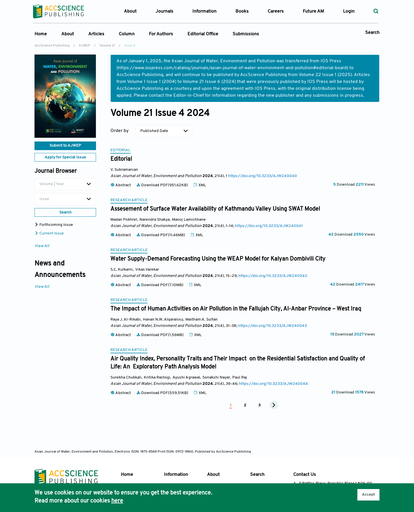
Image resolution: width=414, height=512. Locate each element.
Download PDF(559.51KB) (162, 393)
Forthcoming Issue (53, 225)
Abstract (121, 185)
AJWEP (84, 45)
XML (199, 185)
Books (242, 11)
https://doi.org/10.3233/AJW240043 (272, 326)
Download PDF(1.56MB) (160, 335)
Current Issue (49, 233)
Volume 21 (107, 45)
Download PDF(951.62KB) (162, 185)
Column (127, 34)
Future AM (313, 11)
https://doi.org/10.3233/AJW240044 (273, 384)
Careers (276, 11)
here (117, 501)
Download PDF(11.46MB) (161, 235)
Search (372, 32)
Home (40, 34)
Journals (164, 11)
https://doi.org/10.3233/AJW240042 (272, 276)
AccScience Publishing (52, 45)
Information (176, 474)
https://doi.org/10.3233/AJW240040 (262, 176)
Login (348, 11)
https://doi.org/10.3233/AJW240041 (269, 226)
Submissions (246, 34)
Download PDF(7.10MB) (160, 285)
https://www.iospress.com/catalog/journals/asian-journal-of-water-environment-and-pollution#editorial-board (232, 68)
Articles (96, 34)
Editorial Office (202, 34)
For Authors (161, 34)
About (67, 34)
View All (41, 246)
